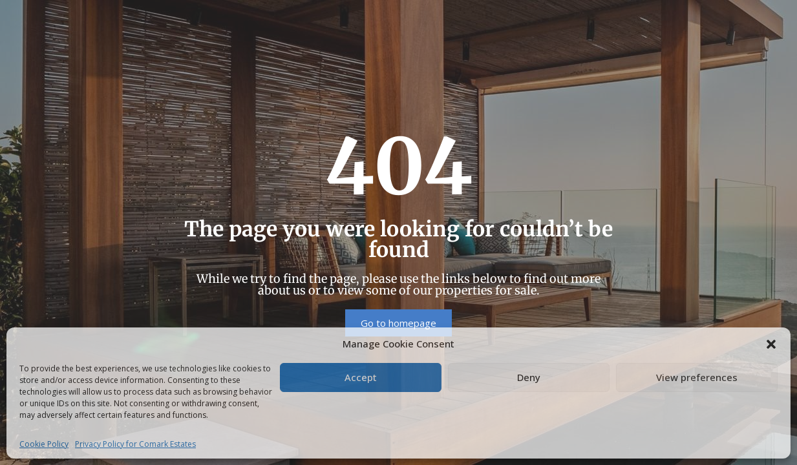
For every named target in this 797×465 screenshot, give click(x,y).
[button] (771, 343)
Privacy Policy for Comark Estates (135, 444)
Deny (528, 377)
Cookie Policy (44, 444)
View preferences (697, 377)
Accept (361, 377)
